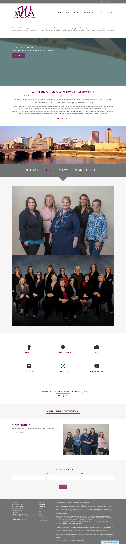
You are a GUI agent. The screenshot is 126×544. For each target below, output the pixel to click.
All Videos (41, 518)
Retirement (42, 504)
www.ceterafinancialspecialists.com (100, 530)
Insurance (41, 510)
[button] (68, 12)
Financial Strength (63, 144)
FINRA (75, 517)
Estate (40, 508)
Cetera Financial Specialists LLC (87, 516)
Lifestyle (41, 515)
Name (14, 474)
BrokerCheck (86, 502)
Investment (42, 506)
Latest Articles (42, 516)
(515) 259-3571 (106, 1)
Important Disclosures (79, 540)
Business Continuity (70, 540)
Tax (40, 511)
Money (40, 513)
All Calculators (43, 520)
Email (49, 474)
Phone (83, 474)
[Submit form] (63, 487)
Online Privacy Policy (60, 540)
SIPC (78, 517)
